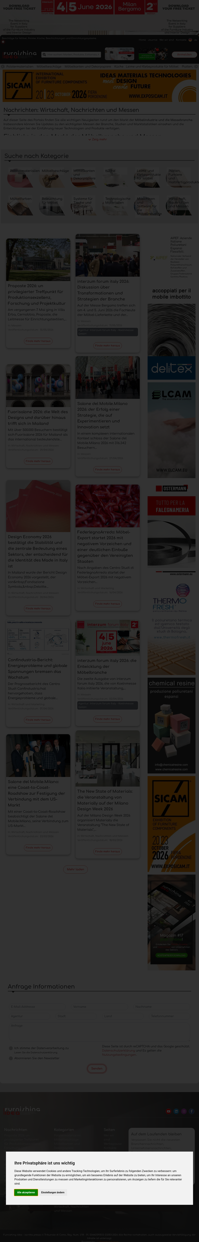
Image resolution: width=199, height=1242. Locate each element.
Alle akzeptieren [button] (26, 1192)
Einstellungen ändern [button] (53, 1192)
